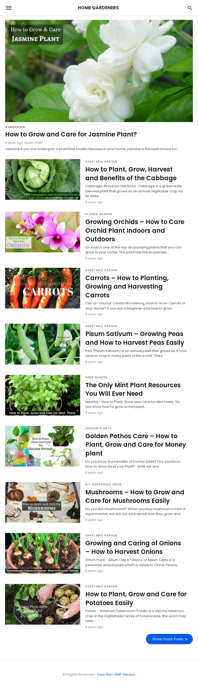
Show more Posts (167, 639)
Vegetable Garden (101, 161)
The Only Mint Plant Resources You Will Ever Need (133, 389)
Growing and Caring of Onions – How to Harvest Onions (133, 547)
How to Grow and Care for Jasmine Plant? (71, 134)
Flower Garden (98, 214)
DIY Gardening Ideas (103, 484)
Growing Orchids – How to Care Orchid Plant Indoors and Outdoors (134, 230)
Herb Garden (96, 377)
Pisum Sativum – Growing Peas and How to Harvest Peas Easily (134, 338)
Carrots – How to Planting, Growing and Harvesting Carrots (127, 286)
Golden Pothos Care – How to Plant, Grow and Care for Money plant (135, 445)
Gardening (15, 127)
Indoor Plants (98, 428)
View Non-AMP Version (116, 674)
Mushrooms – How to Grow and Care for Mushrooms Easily (134, 496)
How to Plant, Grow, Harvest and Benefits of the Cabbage (131, 173)
